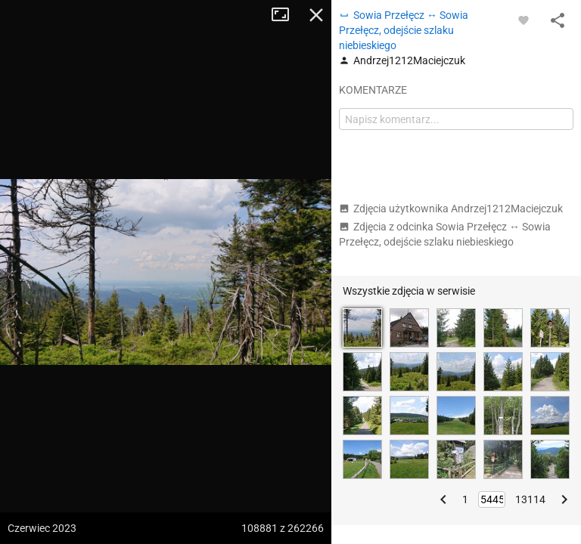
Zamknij (316, 15)
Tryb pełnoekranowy (286, 15)
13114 (530, 499)
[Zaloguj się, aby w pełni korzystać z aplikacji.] (523, 20)
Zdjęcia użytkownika (451, 208)
